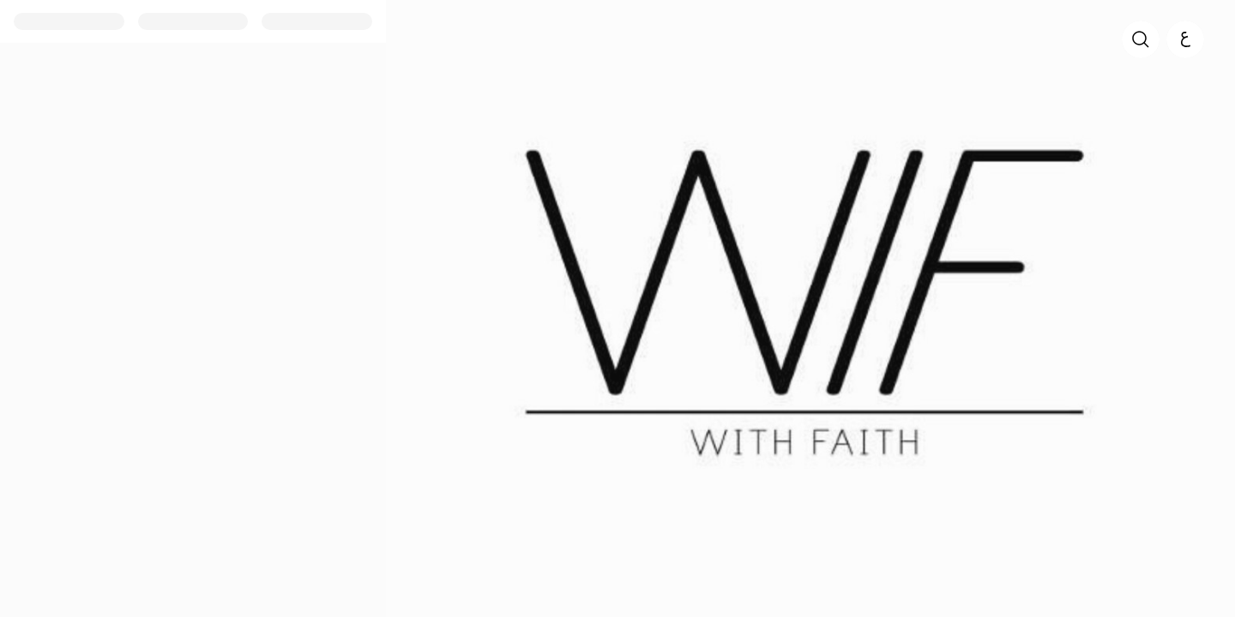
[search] (1141, 39)
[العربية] (1185, 39)
